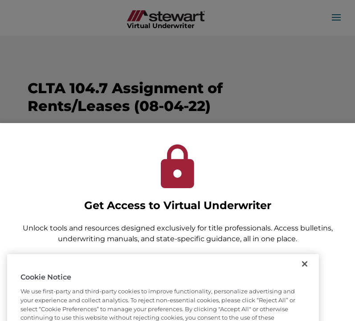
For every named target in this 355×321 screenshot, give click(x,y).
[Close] (304, 273)
